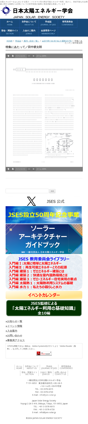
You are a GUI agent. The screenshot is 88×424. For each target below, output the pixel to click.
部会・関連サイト (9, 32)
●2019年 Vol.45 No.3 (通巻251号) (57, 41)
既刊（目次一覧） (31, 41)
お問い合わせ (60, 373)
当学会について (29, 23)
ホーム (10, 23)
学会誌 (48, 23)
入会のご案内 (29, 32)
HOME (9, 41)
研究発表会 (67, 23)
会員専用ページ (48, 32)
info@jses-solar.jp (48, 395)
